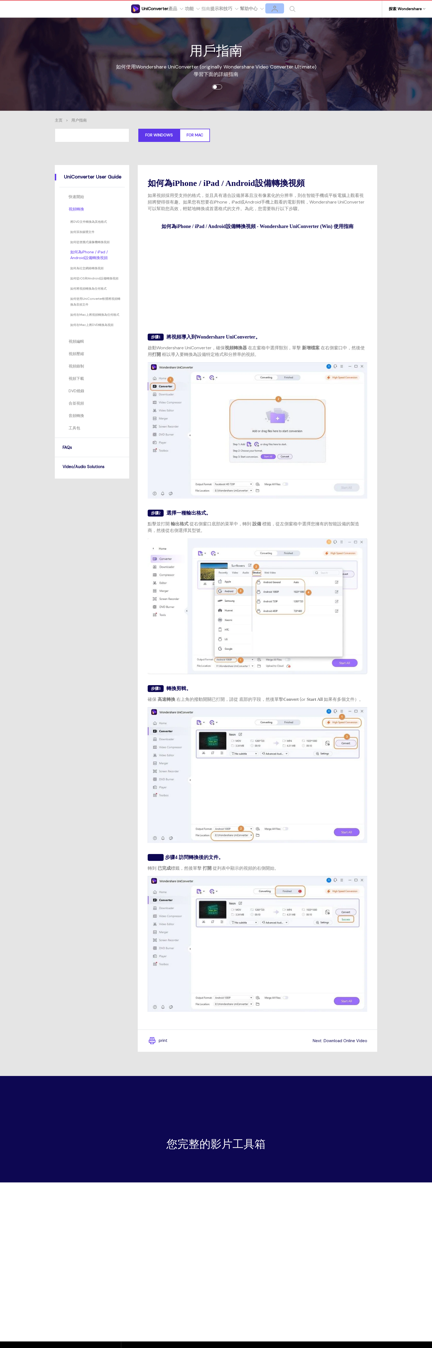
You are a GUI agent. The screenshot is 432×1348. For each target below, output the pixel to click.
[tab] (92, 177)
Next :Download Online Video (334, 1040)
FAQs (68, 464)
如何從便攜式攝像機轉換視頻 (95, 241)
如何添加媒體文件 (85, 231)
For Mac (195, 135)
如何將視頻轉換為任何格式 (93, 294)
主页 (59, 120)
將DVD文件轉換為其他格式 (93, 221)
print (159, 1040)
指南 (215, 8)
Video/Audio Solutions (88, 484)
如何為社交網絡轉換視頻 (91, 267)
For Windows (159, 135)
